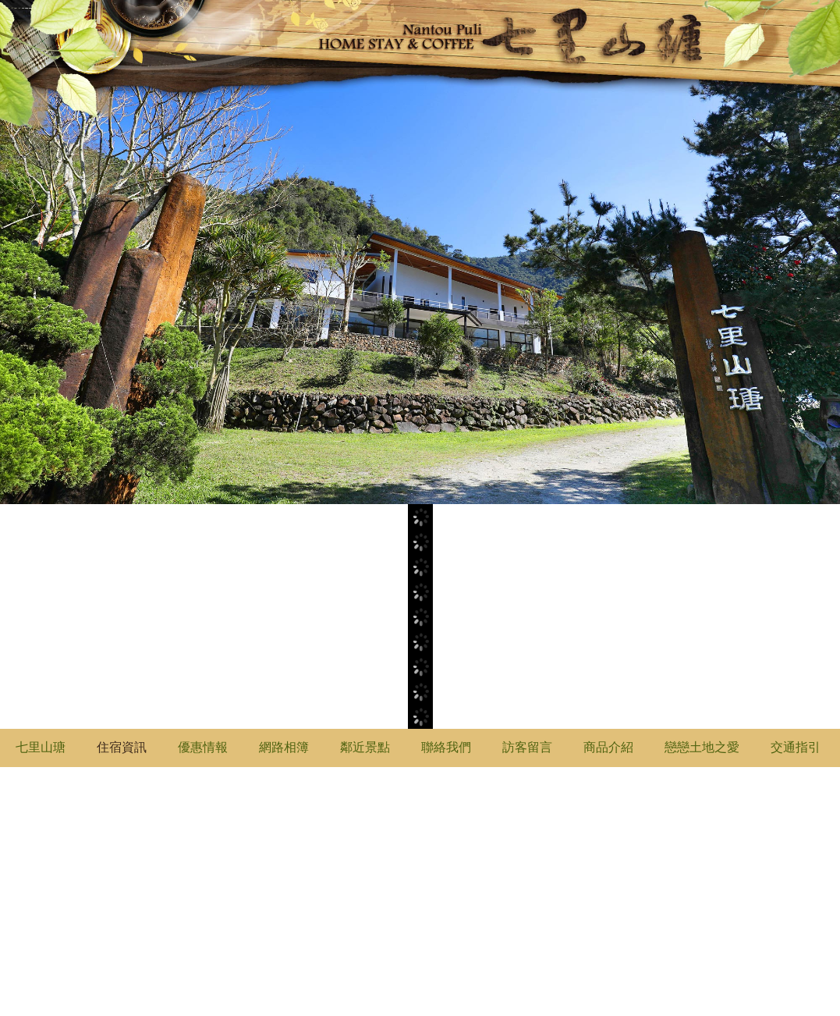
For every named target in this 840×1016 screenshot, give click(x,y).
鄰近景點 (365, 747)
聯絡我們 (446, 747)
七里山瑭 (41, 747)
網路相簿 (284, 747)
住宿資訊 (122, 747)
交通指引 (796, 747)
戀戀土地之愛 (702, 747)
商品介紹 (608, 747)
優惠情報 (203, 747)
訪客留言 (527, 747)
